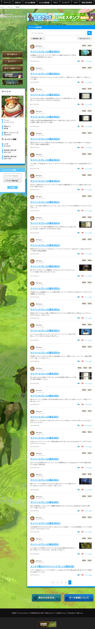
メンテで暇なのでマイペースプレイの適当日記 (52, 566)
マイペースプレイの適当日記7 (44, 416)
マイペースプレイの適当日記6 (44, 437)
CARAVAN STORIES (47, 624)
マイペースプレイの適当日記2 (44, 544)
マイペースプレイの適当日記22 (45, 94)
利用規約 (14, 613)
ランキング (65, 2)
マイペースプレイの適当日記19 (45, 159)
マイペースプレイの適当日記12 (45, 309)
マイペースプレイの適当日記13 (45, 288)
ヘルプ (75, 2)
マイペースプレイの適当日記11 (45, 330)
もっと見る (88, 61)
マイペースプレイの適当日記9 (44, 373)
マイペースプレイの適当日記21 (45, 116)
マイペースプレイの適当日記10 (45, 352)
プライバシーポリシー (23, 613)
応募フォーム (80, 613)
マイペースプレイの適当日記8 (44, 395)
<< (53, 582)
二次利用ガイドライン (61, 613)
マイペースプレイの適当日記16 (45, 223)
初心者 (89, 45)
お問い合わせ (71, 613)
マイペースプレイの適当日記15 (45, 245)
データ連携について (12, 68)
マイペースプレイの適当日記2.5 (45, 523)
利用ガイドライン (49, 613)
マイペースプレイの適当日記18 (45, 180)
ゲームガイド (12, 82)
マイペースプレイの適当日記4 (44, 479)
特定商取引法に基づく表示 (37, 613)
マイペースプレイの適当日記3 (44, 502)
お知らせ (18, 2)
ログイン (12, 61)
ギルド (55, 2)
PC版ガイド (12, 54)
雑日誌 (84, 45)
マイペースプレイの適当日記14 (45, 266)
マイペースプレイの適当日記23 (45, 51)
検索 (13, 187)
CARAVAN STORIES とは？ (12, 75)
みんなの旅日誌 (44, 2)
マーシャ (10, 7)
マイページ (7, 2)
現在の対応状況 (87, 2)
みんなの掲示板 (30, 2)
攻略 (90, 367)
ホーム (2, 7)
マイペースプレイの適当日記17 (45, 201)
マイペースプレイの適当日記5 (44, 458)
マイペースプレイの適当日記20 (45, 138)
